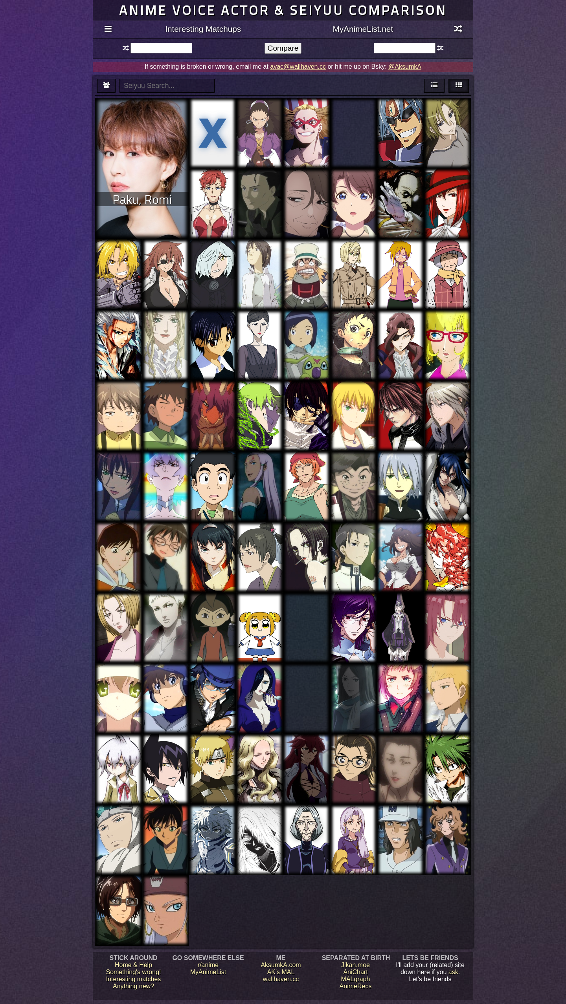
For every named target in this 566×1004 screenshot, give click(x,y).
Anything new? (133, 986)
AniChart (355, 972)
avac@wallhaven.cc (298, 66)
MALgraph (355, 979)
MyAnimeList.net (363, 28)
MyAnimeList (208, 972)
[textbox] (161, 48)
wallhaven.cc (281, 979)
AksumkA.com (281, 965)
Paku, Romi (142, 199)
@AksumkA (404, 66)
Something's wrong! (133, 972)
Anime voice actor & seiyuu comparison (283, 10)
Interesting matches (133, 979)
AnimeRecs (356, 986)
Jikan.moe (355, 965)
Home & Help (133, 965)
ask (453, 972)
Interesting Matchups (203, 28)
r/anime (208, 965)
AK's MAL (281, 972)
